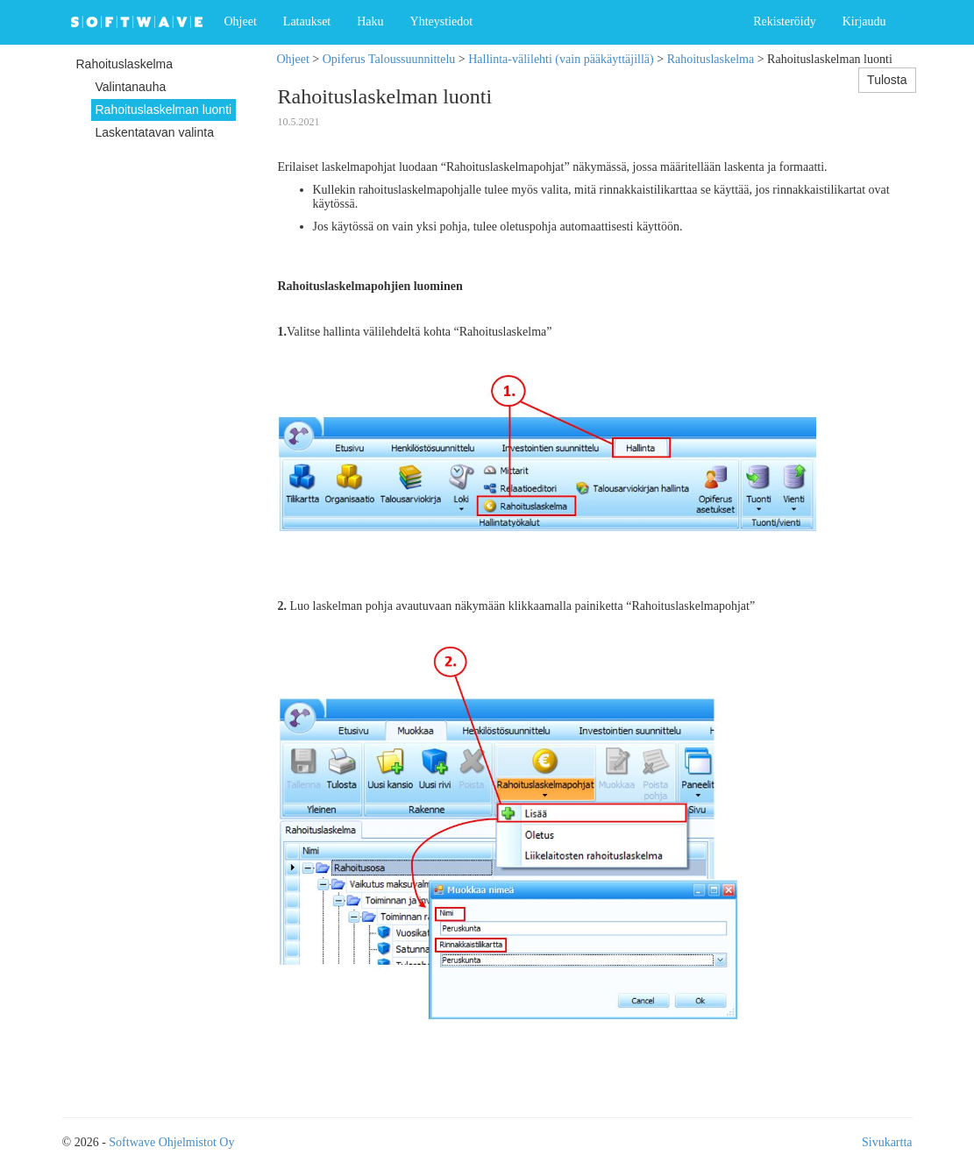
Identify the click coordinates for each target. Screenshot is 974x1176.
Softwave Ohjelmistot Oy (171, 1142)
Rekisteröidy (784, 21)
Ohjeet (240, 21)
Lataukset (307, 21)
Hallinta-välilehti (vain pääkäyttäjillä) (560, 59)
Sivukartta (887, 1142)
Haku (370, 21)
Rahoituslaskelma (711, 59)
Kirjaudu (864, 21)
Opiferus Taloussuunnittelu (389, 59)
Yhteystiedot (441, 21)
